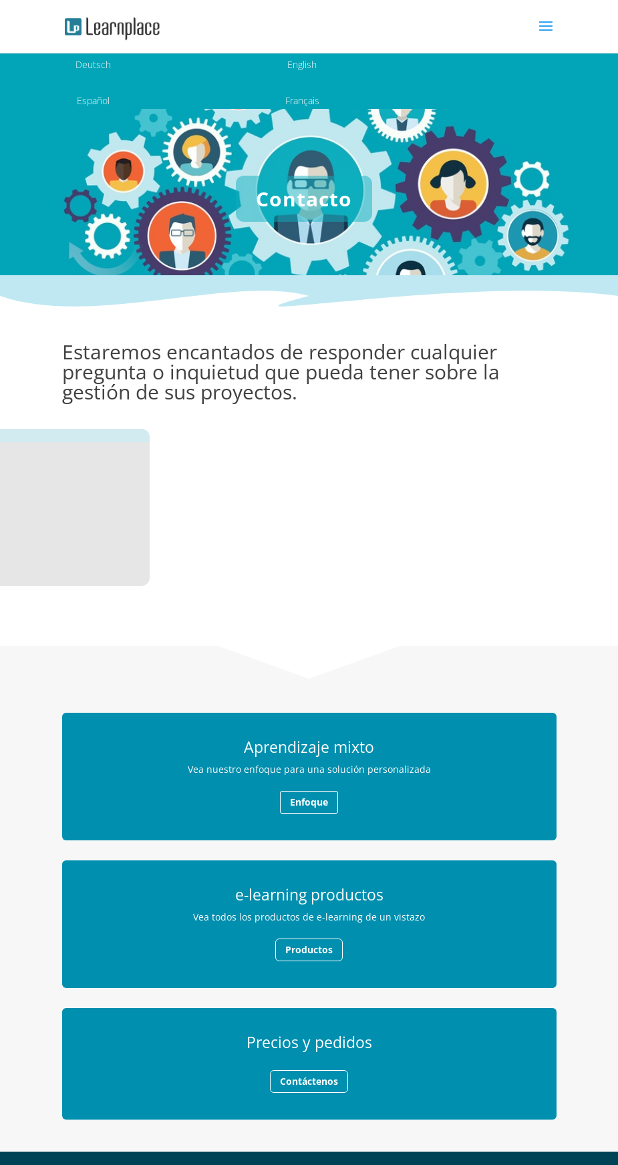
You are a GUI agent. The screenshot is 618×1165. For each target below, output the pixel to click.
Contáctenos (309, 1081)
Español (93, 100)
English (302, 64)
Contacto (304, 198)
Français (302, 100)
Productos (309, 949)
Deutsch (93, 64)
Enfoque (309, 802)
